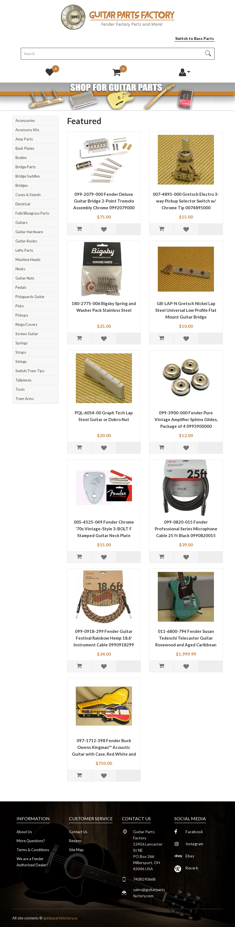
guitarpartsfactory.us (61, 918)
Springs (21, 343)
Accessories (25, 120)
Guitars (21, 222)
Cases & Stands (28, 194)
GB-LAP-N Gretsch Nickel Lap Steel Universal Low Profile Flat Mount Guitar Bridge (185, 310)
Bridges (21, 185)
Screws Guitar (26, 333)
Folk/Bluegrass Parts (32, 213)
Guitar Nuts (24, 278)
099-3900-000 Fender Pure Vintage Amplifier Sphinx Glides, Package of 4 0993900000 (186, 419)
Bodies (21, 157)
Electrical (22, 204)
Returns (75, 841)
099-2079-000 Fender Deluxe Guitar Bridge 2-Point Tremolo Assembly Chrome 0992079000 (103, 201)
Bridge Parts (25, 167)
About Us (24, 832)
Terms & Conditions (33, 850)
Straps (20, 352)
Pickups (21, 315)
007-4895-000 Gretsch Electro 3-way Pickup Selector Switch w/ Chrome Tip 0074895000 (186, 201)
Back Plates (24, 148)
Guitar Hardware (29, 232)
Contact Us (78, 832)
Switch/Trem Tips (29, 371)
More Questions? (31, 841)
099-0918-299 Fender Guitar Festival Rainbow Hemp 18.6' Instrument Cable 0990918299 (104, 638)
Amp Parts (24, 139)
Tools (20, 389)
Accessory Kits (27, 130)
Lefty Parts (24, 250)
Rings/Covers (26, 324)
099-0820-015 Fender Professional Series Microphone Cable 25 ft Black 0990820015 (186, 528)
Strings (21, 361)
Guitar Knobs (26, 241)
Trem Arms (24, 398)
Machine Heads (27, 259)
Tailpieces (23, 380)
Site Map (76, 850)
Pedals (20, 287)
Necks (20, 269)
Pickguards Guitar (30, 296)
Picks (19, 306)
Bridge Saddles (27, 176)
